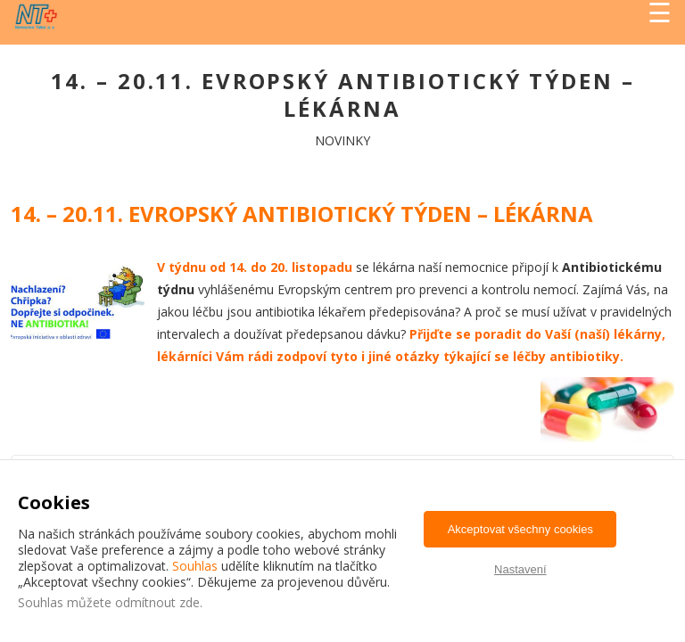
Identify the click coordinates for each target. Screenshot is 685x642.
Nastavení (520, 569)
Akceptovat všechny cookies (520, 529)
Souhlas (195, 565)
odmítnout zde (157, 602)
